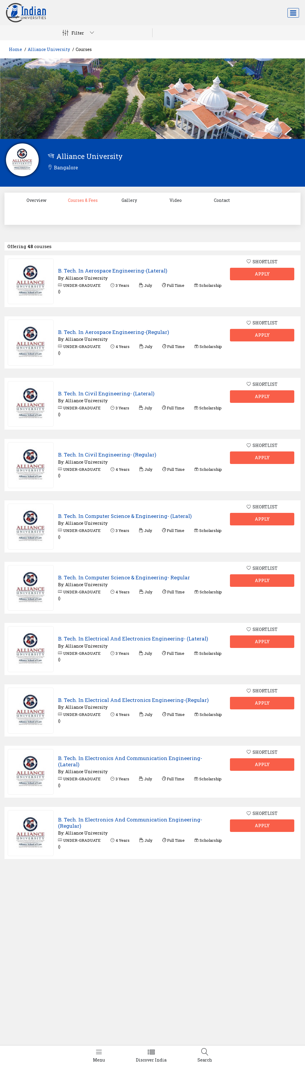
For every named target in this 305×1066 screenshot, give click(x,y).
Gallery (129, 200)
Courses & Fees (83, 200)
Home (15, 49)
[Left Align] (99, 1055)
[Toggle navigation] (293, 13)
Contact (222, 200)
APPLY (262, 274)
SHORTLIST (262, 261)
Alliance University (49, 49)
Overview (36, 200)
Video (175, 200)
